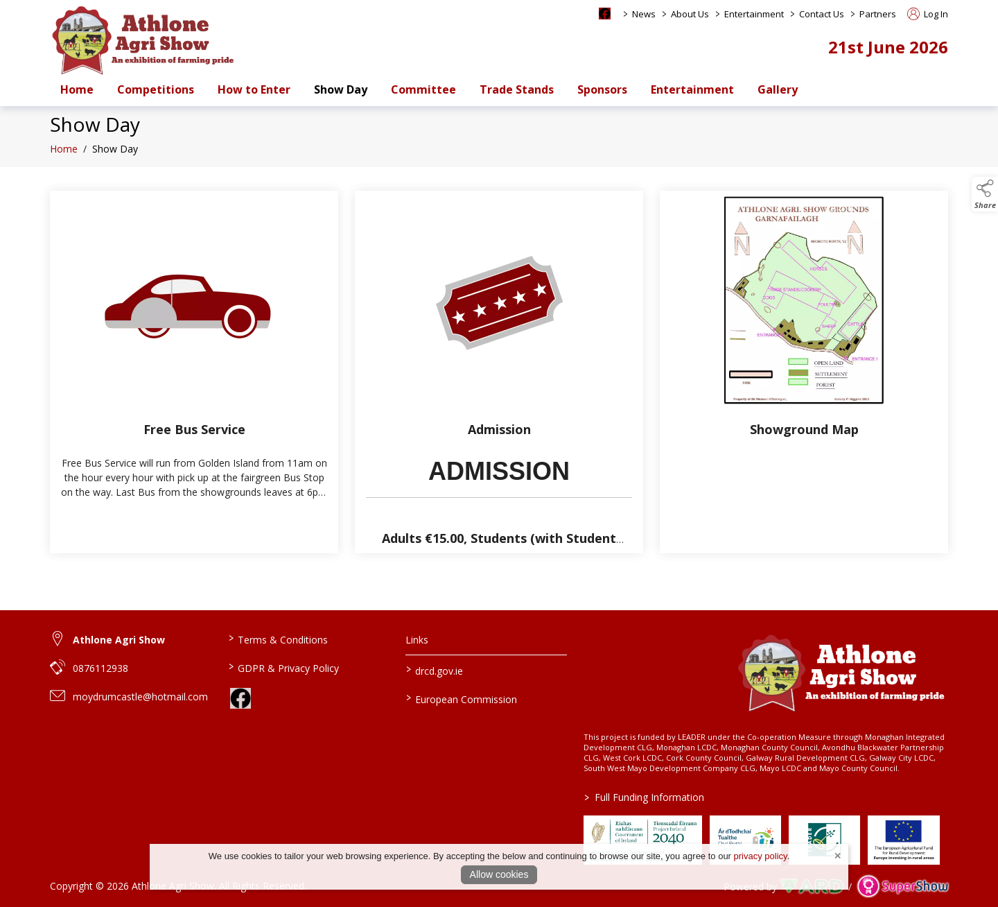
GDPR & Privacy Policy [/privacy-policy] (283, 667)
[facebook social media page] (605, 13)
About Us (690, 14)
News (644, 14)
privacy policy (760, 856)
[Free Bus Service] (194, 372)
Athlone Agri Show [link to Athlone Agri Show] (119, 639)
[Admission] (499, 372)
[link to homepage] (143, 40)
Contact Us (821, 14)
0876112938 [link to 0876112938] (100, 668)
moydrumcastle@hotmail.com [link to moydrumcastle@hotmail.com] (140, 696)
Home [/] (77, 89)
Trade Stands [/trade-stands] (517, 89)
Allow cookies (499, 874)
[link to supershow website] (902, 886)
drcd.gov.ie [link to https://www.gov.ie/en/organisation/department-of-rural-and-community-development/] (434, 669)
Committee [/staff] (423, 89)
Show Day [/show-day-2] (340, 89)
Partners (877, 14)
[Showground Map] (804, 372)
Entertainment (754, 14)
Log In (927, 14)
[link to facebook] (240, 698)
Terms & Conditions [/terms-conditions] (277, 638)
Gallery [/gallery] (778, 89)
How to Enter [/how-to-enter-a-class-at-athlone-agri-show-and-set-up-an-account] (254, 89)
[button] (985, 194)
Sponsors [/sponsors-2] (602, 89)
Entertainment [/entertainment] (692, 89)
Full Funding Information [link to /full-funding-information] (644, 797)
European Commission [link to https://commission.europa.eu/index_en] (461, 698)
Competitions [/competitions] (155, 89)
